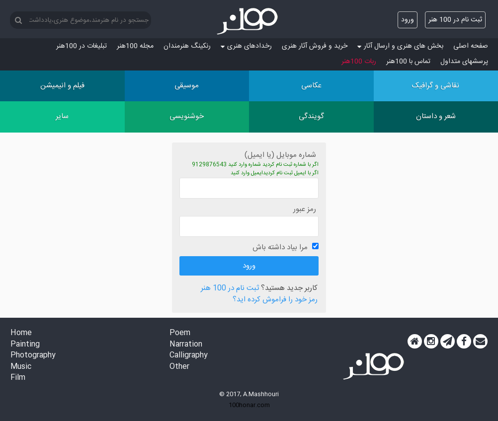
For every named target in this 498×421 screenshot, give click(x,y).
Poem (179, 333)
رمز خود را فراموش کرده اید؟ (275, 300)
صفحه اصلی (470, 46)
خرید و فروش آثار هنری (314, 46)
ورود (407, 20)
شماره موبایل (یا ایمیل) (280, 155)
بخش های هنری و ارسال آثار (400, 46)
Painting (25, 345)
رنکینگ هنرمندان (187, 46)
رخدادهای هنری (246, 46)
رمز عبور (304, 209)
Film (17, 378)
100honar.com (249, 405)
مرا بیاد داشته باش (280, 247)
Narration (185, 345)
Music (20, 367)
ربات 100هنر (358, 62)
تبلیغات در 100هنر (81, 46)
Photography (33, 355)
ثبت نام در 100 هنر (455, 20)
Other (179, 367)
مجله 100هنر (135, 46)
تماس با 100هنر (408, 62)
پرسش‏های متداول (464, 62)
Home (21, 333)
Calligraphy (188, 355)
